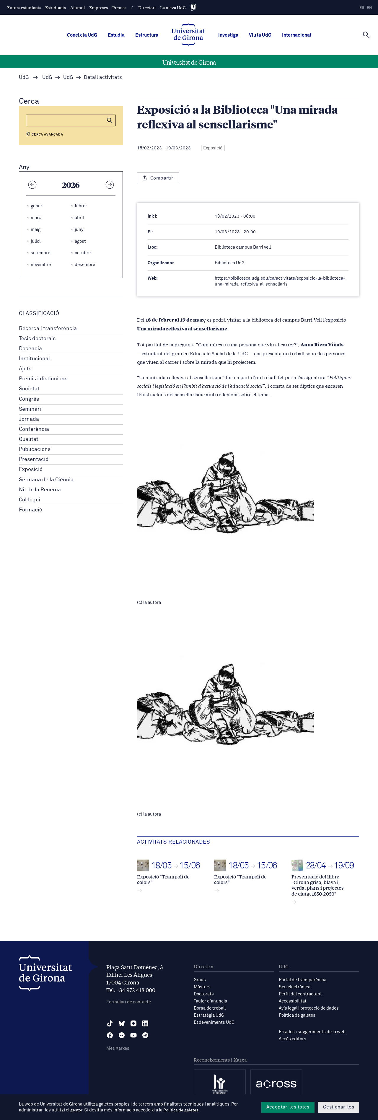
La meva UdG (173, 7)
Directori (147, 7)
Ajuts (25, 368)
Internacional (296, 35)
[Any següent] (109, 184)
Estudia (116, 35)
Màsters (202, 987)
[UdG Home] (188, 35)
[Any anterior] (32, 184)
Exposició (31, 469)
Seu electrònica (294, 987)
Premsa (119, 7)
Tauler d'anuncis (210, 1001)
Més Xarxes (117, 1048)
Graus (200, 980)
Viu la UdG (260, 35)
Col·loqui (29, 500)
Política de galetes (297, 1015)
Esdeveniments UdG (214, 1022)
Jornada (29, 419)
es (361, 8)
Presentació (33, 459)
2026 (71, 185)
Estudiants (55, 7)
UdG (24, 77)
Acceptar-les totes (287, 1107)
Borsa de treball (210, 1008)
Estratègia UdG (209, 1015)
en (369, 8)
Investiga (228, 35)
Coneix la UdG (82, 35)
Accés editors (292, 1039)
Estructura (146, 35)
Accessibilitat (293, 1001)
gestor (76, 1110)
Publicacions (34, 449)
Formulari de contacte (128, 1002)
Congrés (29, 399)
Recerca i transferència (48, 328)
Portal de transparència (302, 980)
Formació (30, 510)
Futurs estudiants (24, 7)
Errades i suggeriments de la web (312, 1032)
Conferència (34, 429)
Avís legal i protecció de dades (309, 1008)
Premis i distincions (43, 379)
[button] (110, 120)
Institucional (34, 358)
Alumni (77, 7)
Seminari (30, 409)
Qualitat (28, 439)
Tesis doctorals (37, 338)
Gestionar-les (338, 1107)
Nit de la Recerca (40, 490)
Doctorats (204, 994)
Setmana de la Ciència (46, 479)
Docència (30, 348)
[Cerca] (366, 34)
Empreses (98, 7)
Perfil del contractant (300, 994)
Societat (29, 389)
